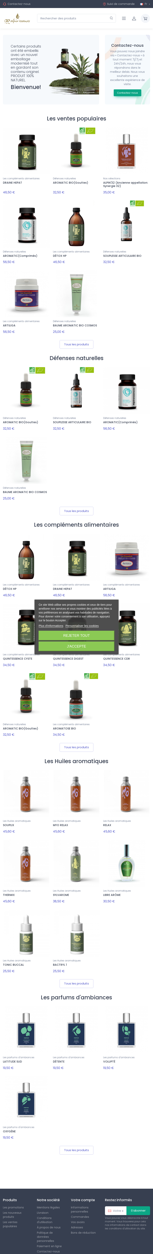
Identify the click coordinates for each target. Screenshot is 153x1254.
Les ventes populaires (10, 1210)
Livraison (42, 1198)
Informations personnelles (80, 1195)
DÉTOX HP (59, 255)
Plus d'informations (51, 625)
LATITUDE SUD (12, 1049)
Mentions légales (48, 1193)
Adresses (77, 1213)
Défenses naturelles (64, 178)
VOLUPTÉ (109, 1049)
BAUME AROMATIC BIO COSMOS (75, 323)
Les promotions (13, 1193)
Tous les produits (76, 341)
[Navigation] (124, 18)
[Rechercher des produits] (76, 18)
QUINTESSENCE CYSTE (17, 652)
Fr (144, 4)
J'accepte (76, 646)
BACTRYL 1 (60, 954)
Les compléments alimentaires (21, 178)
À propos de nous (49, 1213)
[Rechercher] (111, 18)
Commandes (80, 1203)
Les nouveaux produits (12, 1201)
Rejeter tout (76, 636)
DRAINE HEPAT (12, 183)
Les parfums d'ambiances (18, 1045)
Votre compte (83, 1185)
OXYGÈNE (9, 1118)
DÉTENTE (58, 1049)
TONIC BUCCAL (13, 954)
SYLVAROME (61, 885)
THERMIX (9, 885)
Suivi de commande (119, 4)
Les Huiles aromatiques (17, 812)
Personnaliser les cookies (82, 625)
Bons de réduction (83, 1218)
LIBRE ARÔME (112, 885)
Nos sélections (111, 178)
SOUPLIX (8, 816)
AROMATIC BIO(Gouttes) (70, 183)
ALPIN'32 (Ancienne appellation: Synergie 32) (125, 184)
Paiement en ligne (49, 1232)
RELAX (107, 816)
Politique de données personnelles (45, 1222)
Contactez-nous (19, 4)
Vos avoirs (78, 1208)
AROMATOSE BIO (64, 721)
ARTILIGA (9, 323)
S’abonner (138, 1196)
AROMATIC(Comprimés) (20, 255)
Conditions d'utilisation (44, 1206)
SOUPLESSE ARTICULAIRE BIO (122, 255)
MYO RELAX (60, 816)
